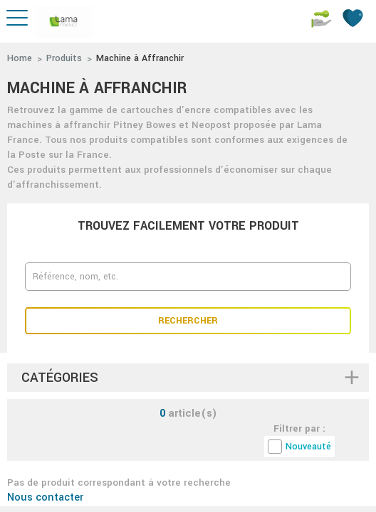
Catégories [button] (59, 377)
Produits (64, 58)
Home (19, 58)
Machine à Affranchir (140, 58)
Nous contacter (45, 497)
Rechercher (188, 320)
